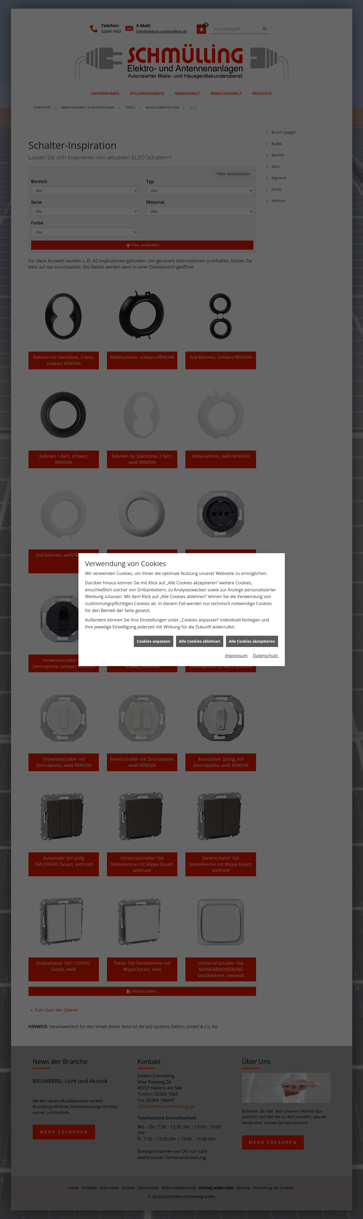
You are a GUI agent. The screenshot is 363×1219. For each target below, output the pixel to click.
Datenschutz (265, 656)
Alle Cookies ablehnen (199, 641)
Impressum (236, 656)
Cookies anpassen (153, 641)
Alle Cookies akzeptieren (252, 641)
